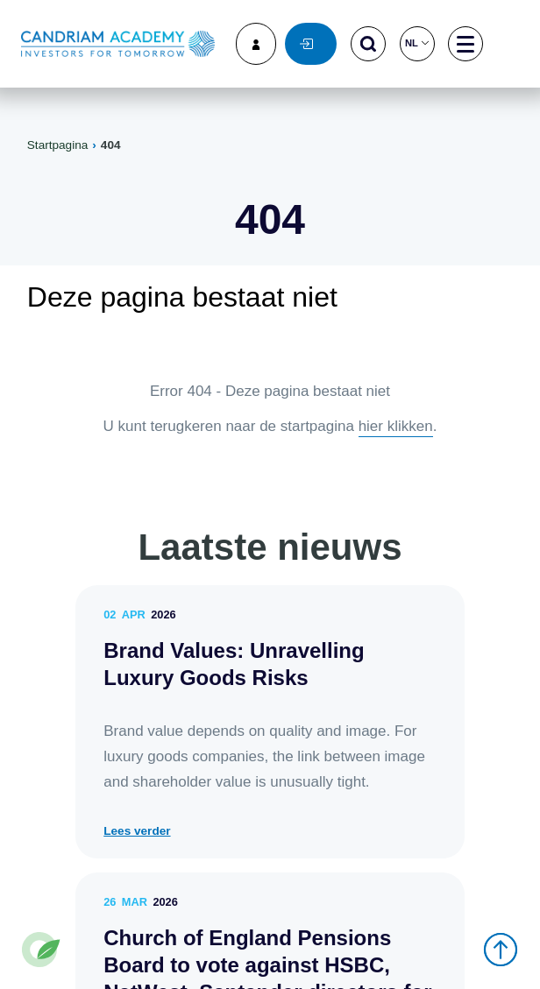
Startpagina (58, 145)
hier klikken (396, 426)
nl (417, 43)
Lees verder (136, 831)
